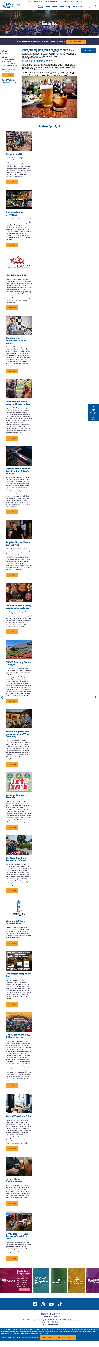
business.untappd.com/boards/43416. (33, 61)
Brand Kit (55, 1322)
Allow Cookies (47, 1337)
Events (55, 7)
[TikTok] (59, 1304)
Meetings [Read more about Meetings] (37, 1)
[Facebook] (34, 1304)
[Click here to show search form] (96, 7)
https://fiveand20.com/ (9, 82)
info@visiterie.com (73, 1320)
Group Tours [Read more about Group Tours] (78, 1)
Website (7, 75)
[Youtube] (51, 1304)
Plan (62, 7)
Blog (68, 7)
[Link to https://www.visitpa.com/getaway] (49, 1316)
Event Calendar (88, 50)
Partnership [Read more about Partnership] (68, 1)
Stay (48, 7)
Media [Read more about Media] (61, 1)
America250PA (79, 7)
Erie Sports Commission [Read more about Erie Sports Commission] (49, 1)
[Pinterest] (66, 1304)
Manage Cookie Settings (65, 1337)
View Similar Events (76, 42)
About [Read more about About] (30, 1)
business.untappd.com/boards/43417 (33, 60)
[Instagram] (42, 1304)
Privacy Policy (46, 1322)
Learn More (12, 182)
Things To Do (40, 7)
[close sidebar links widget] (93, 406)
